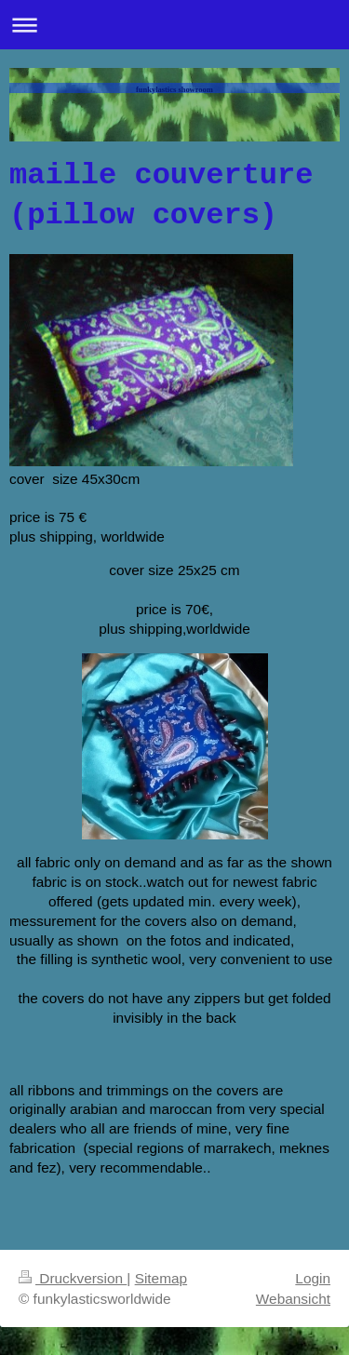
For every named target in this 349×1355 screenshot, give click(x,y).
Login (312, 1278)
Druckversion (73, 1278)
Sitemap (161, 1278)
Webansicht (293, 1299)
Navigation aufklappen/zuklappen (174, 25)
